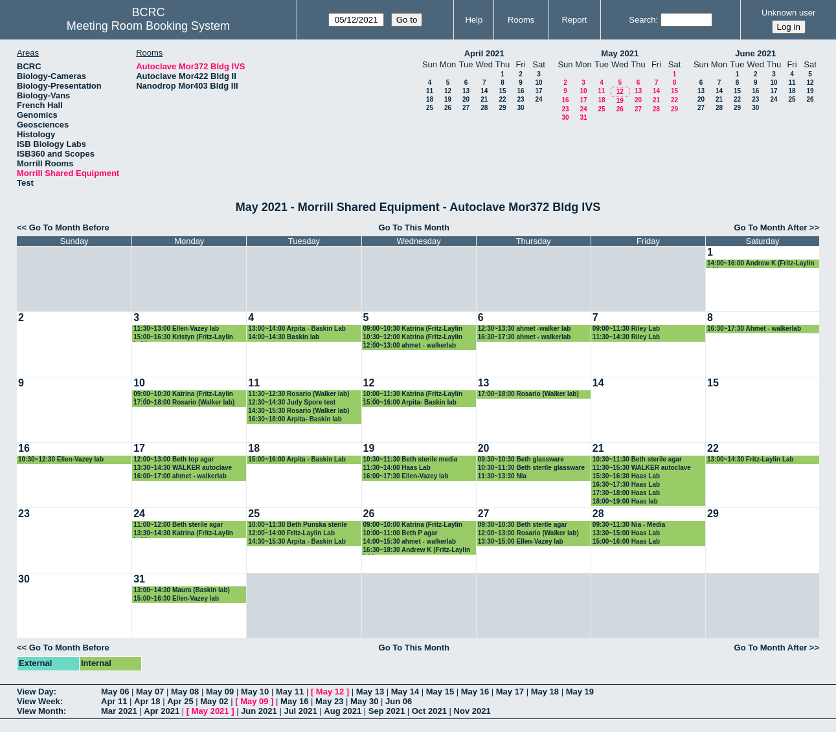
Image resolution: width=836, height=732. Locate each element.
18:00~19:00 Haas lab (625, 501)
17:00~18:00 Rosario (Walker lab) (183, 402)
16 (520, 90)
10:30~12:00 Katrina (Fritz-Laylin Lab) (413, 337)
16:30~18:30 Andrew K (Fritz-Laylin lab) (417, 550)
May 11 (290, 691)
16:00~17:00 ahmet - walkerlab (180, 476)
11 (429, 90)
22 (502, 99)
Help (473, 20)
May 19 (580, 691)
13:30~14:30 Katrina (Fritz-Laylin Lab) (183, 533)
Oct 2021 (429, 711)
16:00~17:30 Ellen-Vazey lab (406, 476)
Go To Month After (771, 227)
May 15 (440, 691)
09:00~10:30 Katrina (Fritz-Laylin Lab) (413, 329)
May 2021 (619, 53)
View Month (40, 711)
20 (465, 99)
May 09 (220, 691)
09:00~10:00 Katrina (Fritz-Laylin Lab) (413, 525)
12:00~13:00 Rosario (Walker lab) (528, 533)
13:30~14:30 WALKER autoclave (182, 467)
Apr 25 (180, 701)
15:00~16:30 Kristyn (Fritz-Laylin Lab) (183, 337)
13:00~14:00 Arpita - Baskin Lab (297, 328)
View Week (38, 701)
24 (538, 99)
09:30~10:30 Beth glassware (521, 459)
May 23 (329, 701)
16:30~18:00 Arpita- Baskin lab (294, 419)
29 (502, 107)
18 (429, 99)
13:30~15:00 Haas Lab (626, 533)
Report (574, 20)
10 (538, 82)
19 (447, 99)
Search (642, 20)
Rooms (521, 20)
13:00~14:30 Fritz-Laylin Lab (750, 459)
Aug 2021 (342, 711)
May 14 (405, 691)
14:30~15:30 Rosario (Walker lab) (298, 410)
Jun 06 (398, 701)
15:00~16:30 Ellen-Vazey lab (176, 598)
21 (484, 99)
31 (583, 117)
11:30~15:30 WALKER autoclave (642, 467)
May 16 (475, 691)
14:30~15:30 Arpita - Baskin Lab (297, 541)
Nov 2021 (472, 711)
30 (520, 107)
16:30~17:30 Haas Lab (626, 484)
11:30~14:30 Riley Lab (626, 336)
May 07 (150, 691)
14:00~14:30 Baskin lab (283, 336)
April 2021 (484, 53)
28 (484, 107)
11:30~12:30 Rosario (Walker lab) (298, 393)
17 (538, 90)
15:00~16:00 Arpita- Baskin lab (410, 402)
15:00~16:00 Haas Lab (626, 541)
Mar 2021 (119, 711)
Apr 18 (147, 701)
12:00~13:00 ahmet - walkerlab (410, 345)
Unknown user (788, 12)
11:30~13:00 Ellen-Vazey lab (176, 328)
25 (429, 107)
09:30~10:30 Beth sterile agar (522, 524)
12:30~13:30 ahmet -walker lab (524, 328)
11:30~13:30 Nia (502, 476)
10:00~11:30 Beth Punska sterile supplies (297, 525)
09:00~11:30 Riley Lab (626, 328)
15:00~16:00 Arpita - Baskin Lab (297, 459)
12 (447, 90)
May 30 (364, 701)
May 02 (214, 701)
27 (465, 107)
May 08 (185, 691)
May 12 (330, 691)
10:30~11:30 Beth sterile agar (637, 459)
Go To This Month (414, 227)
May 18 (545, 691)
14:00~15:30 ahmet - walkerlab (410, 541)
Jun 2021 (259, 711)
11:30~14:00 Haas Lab (397, 467)
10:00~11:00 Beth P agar (400, 533)
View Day (35, 691)
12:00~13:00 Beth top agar (173, 459)
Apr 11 (114, 701)
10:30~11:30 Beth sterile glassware (531, 467)
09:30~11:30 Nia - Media (629, 524)
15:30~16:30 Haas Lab (626, 476)
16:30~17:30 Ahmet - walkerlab (754, 328)
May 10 (255, 691)
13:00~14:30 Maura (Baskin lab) (181, 589)
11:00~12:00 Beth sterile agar (178, 524)
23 (520, 99)
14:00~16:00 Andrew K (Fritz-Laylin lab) (761, 264)
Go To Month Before (69, 227)
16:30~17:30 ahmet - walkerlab (524, 336)
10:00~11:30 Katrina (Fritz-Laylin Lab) (413, 394)
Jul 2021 (300, 711)
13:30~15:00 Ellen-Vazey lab (520, 541)
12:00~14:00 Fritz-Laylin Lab (291, 533)
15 (502, 90)
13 (465, 90)
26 (447, 107)
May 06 (115, 691)
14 (484, 90)
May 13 (370, 691)
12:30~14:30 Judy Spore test (291, 402)
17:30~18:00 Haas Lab (626, 492)
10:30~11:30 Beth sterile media (410, 459)
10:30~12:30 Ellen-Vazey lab (61, 459)
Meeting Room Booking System (148, 25)
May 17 (510, 691)
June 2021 (755, 53)
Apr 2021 (161, 711)
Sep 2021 (386, 711)
